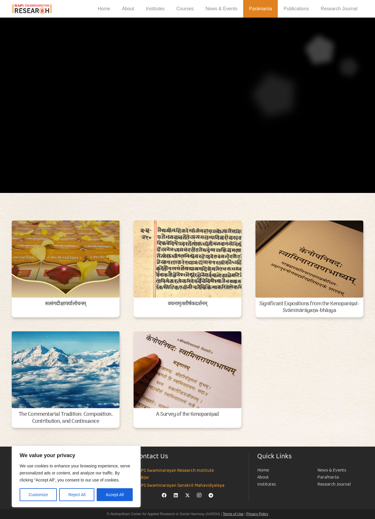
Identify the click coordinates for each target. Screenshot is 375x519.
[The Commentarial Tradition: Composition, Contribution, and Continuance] (66, 369)
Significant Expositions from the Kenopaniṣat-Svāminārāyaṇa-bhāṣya (309, 307)
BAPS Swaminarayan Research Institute (174, 470)
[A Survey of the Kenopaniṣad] (187, 369)
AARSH (142, 478)
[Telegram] (211, 495)
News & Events (331, 470)
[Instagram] (199, 495)
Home (263, 470)
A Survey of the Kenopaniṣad (187, 414)
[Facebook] (164, 495)
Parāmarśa (328, 477)
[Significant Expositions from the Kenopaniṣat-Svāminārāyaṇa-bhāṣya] (309, 259)
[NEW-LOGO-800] (32, 9)
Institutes (266, 484)
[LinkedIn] (176, 495)
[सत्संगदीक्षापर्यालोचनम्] (66, 259)
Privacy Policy (257, 514)
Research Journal (334, 484)
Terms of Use (233, 514)
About (263, 477)
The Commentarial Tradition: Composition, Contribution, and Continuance (65, 417)
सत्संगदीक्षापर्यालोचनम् (65, 304)
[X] (187, 495)
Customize (38, 494)
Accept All (115, 494)
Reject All (76, 494)
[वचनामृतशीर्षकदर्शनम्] (187, 259)
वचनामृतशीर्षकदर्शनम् (187, 304)
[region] (76, 476)
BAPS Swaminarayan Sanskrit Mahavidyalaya (179, 485)
